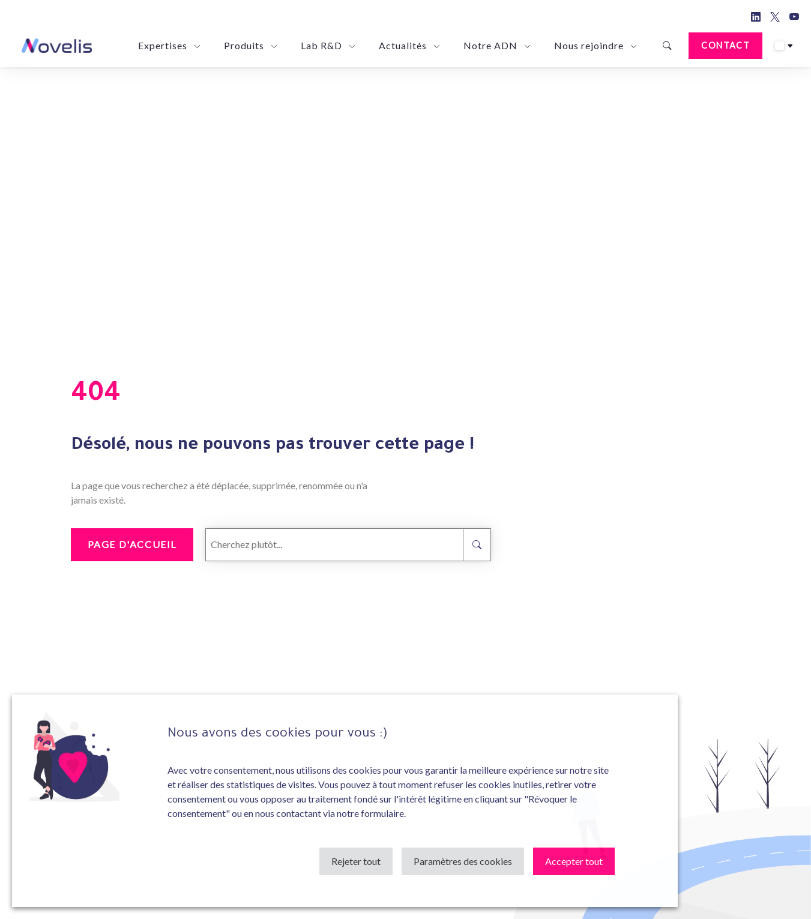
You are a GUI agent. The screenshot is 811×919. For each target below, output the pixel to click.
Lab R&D (321, 45)
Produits (244, 45)
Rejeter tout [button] (356, 861)
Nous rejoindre (589, 45)
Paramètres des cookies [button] (463, 861)
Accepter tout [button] (574, 861)
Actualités (403, 45)
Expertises (162, 45)
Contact (725, 45)
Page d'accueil (132, 544)
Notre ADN (490, 45)
